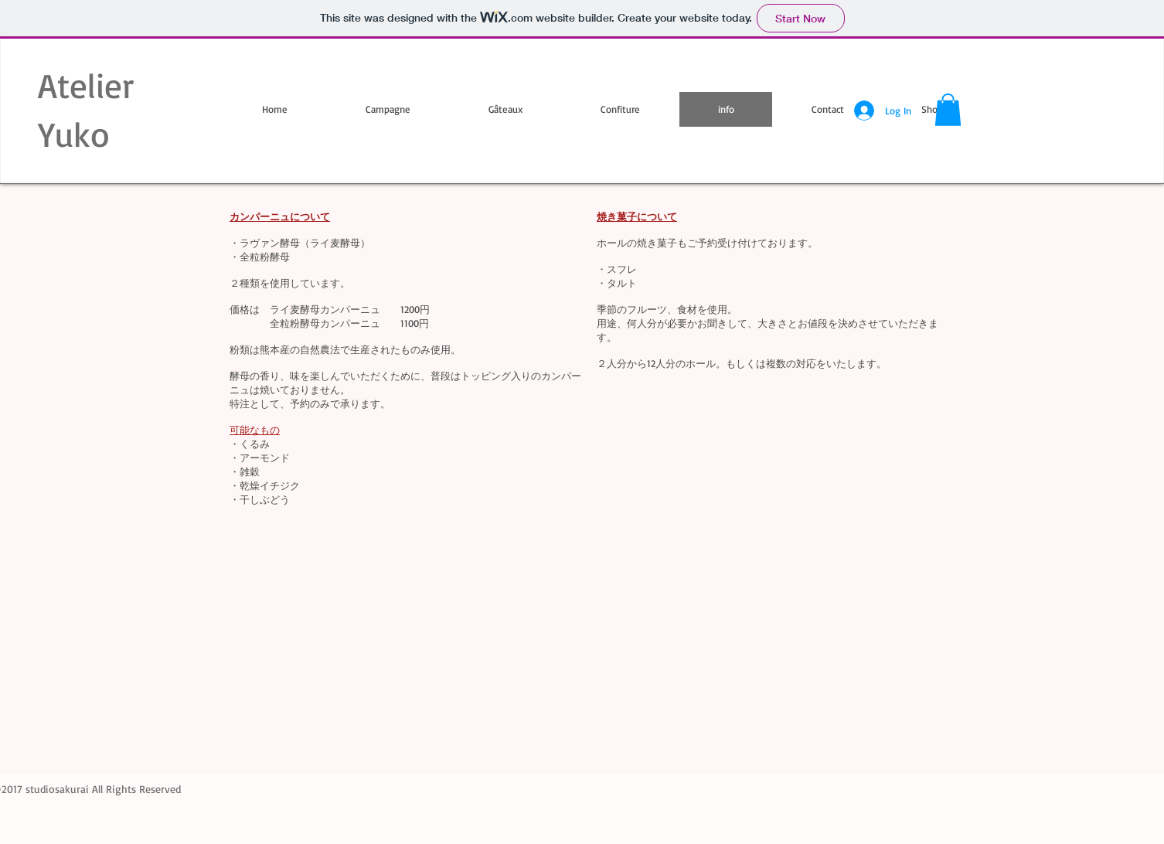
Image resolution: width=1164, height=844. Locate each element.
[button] (947, 110)
